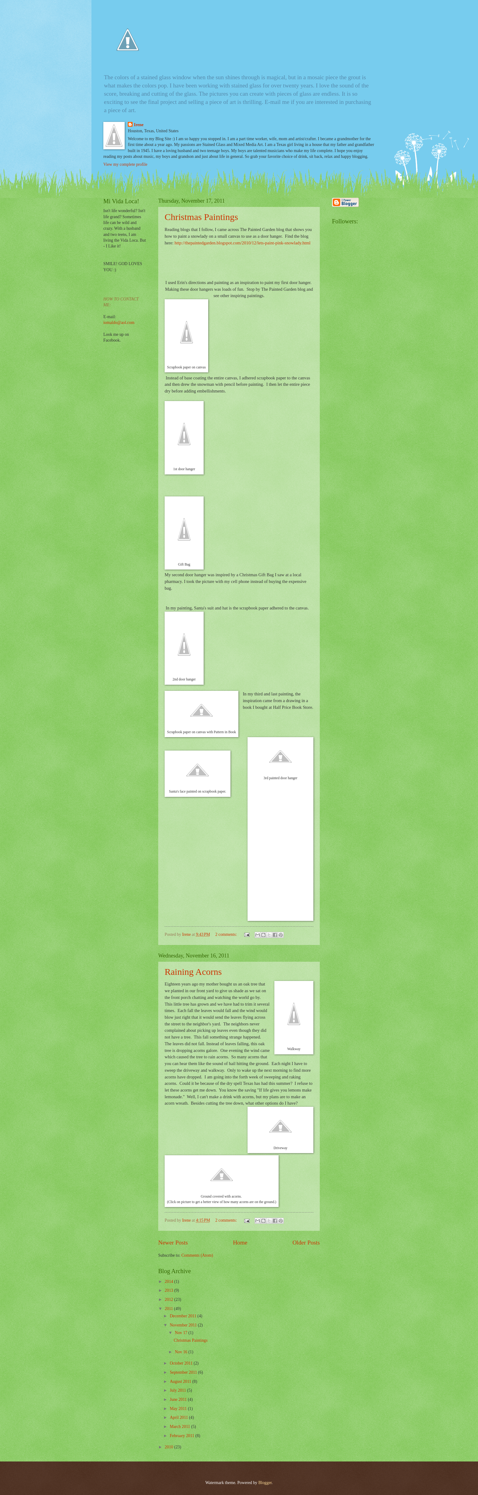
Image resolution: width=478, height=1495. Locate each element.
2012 (169, 1299)
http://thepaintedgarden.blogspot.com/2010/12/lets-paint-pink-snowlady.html (243, 242)
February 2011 (182, 1435)
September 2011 (184, 1372)
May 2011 (179, 1408)
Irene (138, 125)
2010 (169, 1447)
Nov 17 (181, 1332)
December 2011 (184, 1316)
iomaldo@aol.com (118, 322)
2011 (169, 1308)
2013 (169, 1290)
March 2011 (180, 1426)
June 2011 (179, 1399)
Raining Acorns (193, 972)
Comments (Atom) (197, 1255)
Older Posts (306, 1242)
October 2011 (182, 1363)
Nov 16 (181, 1352)
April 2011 (179, 1417)
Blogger (265, 1482)
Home (240, 1242)
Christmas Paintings (201, 217)
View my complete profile (125, 164)
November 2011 (184, 1325)
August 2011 (181, 1381)
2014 (169, 1281)
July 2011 (178, 1390)
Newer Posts (173, 1242)
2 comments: (226, 934)
